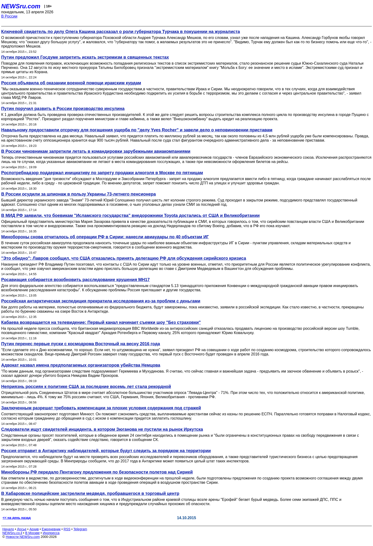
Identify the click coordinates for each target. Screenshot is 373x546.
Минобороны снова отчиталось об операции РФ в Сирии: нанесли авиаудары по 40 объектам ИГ (105, 237)
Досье (21, 529)
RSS (67, 529)
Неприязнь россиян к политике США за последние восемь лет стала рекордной (86, 386)
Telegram (80, 529)
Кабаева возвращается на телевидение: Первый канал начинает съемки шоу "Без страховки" (101, 322)
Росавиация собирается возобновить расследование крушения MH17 (75, 279)
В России (9, 16)
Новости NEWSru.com (23, 537)
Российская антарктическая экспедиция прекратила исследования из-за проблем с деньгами (100, 301)
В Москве (32, 533)
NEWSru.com (20, 6)
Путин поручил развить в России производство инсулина (63, 108)
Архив (34, 529)
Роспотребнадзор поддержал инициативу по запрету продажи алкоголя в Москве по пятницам (102, 172)
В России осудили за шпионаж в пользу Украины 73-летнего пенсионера (78, 194)
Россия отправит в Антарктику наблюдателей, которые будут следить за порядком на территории (106, 450)
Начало (8, 529)
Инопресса (51, 533)
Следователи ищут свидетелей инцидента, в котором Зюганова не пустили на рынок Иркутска (102, 429)
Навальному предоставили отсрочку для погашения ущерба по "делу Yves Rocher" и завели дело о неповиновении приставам (136, 130)
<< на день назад (17, 518)
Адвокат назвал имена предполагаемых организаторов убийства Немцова (80, 365)
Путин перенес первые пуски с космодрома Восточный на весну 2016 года (80, 343)
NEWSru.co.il (12, 533)
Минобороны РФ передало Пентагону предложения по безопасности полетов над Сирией (97, 472)
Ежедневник (51, 529)
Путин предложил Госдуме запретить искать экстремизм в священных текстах (85, 57)
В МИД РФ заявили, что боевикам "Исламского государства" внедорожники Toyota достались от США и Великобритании (130, 215)
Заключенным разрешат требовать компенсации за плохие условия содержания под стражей (101, 408)
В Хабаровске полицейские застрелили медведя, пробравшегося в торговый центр (90, 493)
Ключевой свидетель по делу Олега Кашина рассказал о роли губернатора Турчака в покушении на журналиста (120, 31)
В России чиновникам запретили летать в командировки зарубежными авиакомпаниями (95, 151)
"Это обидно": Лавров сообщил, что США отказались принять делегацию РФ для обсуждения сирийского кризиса (123, 258)
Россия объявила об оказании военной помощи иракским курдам (71, 83)
